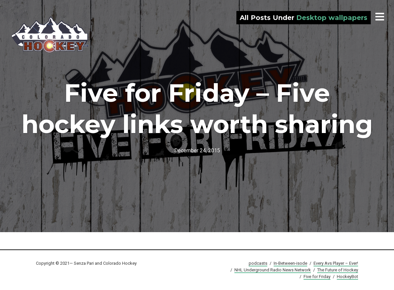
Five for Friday (317, 276)
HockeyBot (347, 276)
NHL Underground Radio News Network (272, 269)
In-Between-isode (290, 263)
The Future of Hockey (337, 269)
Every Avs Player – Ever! (336, 263)
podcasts (258, 263)
